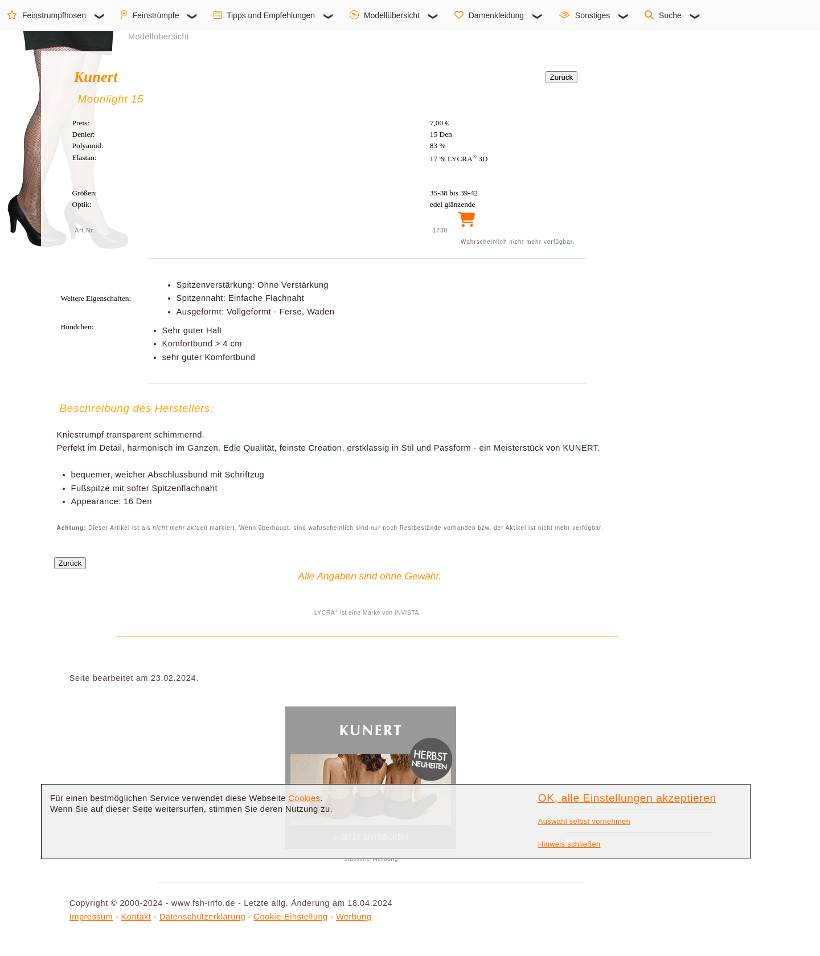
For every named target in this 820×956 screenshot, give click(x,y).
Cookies (304, 798)
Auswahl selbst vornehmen (584, 821)
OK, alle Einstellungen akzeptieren (627, 798)
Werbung (353, 916)
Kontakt (136, 916)
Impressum (91, 916)
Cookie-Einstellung (290, 916)
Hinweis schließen (569, 844)
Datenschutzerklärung (202, 916)
